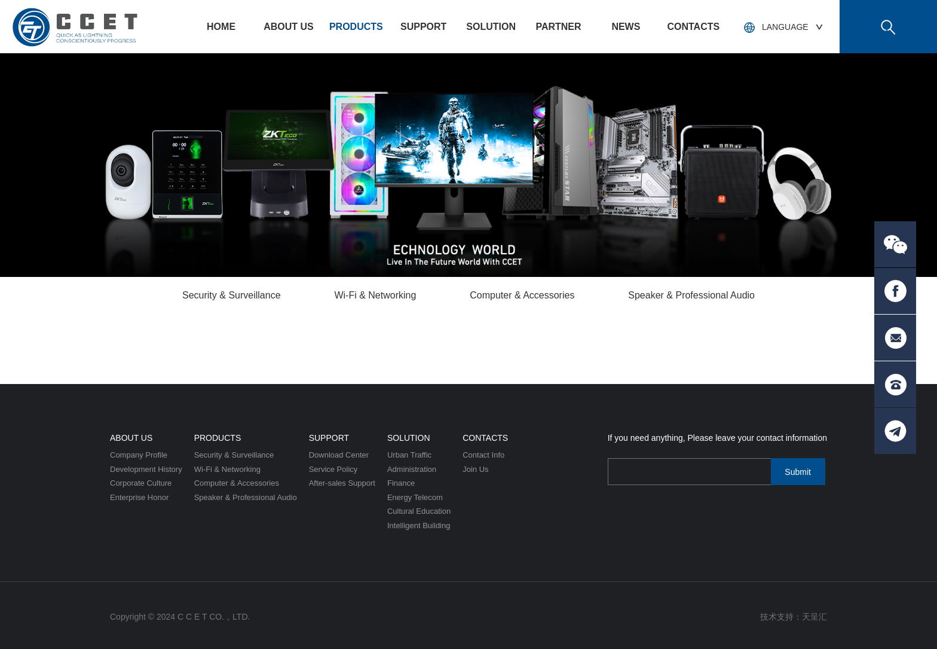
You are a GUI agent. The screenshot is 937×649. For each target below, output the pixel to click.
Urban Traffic (409, 454)
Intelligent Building (419, 525)
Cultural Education (419, 511)
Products (356, 27)
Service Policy (333, 469)
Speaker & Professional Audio (691, 295)
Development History (146, 469)
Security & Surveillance (231, 295)
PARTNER (558, 27)
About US (289, 27)
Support (423, 27)
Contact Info (483, 454)
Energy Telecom (415, 497)
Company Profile (138, 454)
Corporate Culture (141, 483)
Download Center (339, 454)
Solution (491, 27)
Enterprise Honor (139, 497)
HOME (221, 27)
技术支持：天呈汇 (793, 616)
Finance (401, 483)
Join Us (475, 469)
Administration (411, 469)
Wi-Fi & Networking (375, 295)
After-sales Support (342, 483)
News (625, 27)
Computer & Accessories (522, 295)
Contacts (693, 27)
